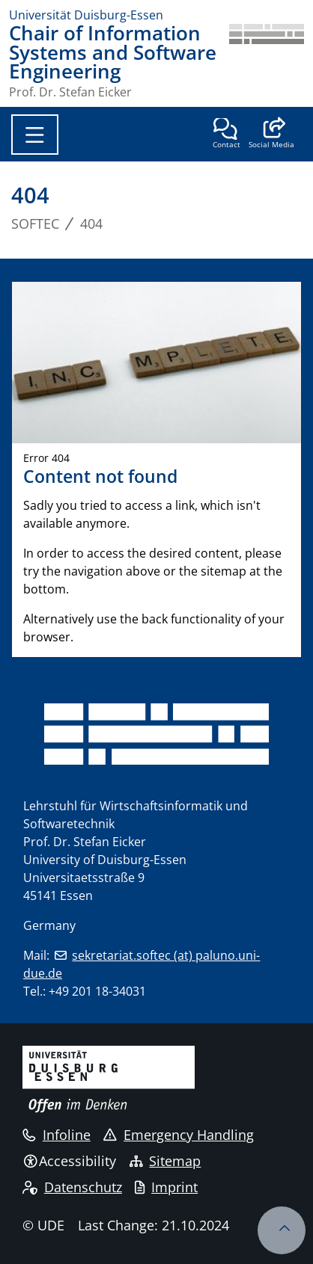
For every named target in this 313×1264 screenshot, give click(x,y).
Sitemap (165, 1161)
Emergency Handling (178, 1135)
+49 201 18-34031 (97, 991)
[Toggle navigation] (34, 134)
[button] (271, 134)
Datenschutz (72, 1187)
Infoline (56, 1135)
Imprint (166, 1187)
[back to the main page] (266, 61)
